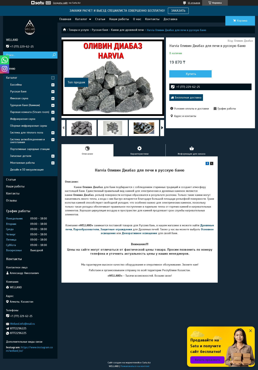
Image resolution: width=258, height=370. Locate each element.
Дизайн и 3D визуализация (27, 169)
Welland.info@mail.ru (22, 324)
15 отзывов (194, 2)
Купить (191, 74)
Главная (65, 19)
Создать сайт (60, 2)
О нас (137, 19)
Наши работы (119, 19)
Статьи (100, 19)
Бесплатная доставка (188, 97)
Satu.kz (146, 362)
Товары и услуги (79, 30)
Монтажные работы (22, 162)
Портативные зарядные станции (30, 149)
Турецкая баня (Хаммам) (25, 105)
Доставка (170, 19)
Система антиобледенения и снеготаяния (27, 141)
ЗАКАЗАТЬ (178, 11)
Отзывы (11, 200)
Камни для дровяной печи (127, 30)
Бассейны (16, 84)
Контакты (152, 19)
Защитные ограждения (116, 229)
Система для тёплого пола (26, 132)
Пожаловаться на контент (135, 366)
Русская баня (100, 30)
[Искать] (53, 55)
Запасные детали (20, 156)
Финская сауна (19, 98)
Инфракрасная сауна (22, 119)
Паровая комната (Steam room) (29, 112)
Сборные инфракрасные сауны (28, 125)
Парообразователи (86, 229)
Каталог (81, 19)
